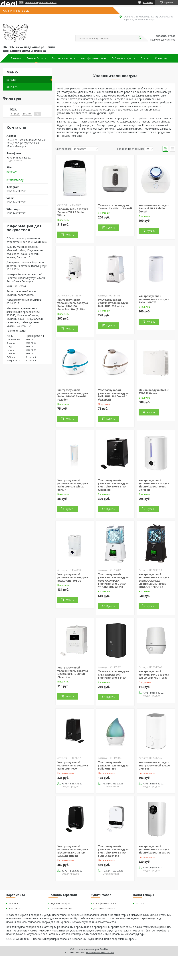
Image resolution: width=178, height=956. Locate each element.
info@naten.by (15, 180)
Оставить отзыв (165, 36)
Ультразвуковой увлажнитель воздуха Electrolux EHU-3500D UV (154, 849)
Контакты (161, 58)
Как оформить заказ (93, 58)
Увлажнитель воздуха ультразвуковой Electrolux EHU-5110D (113, 674)
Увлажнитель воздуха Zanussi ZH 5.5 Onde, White (72, 212)
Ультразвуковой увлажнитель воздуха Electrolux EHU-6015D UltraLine (154, 484)
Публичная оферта (123, 58)
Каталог (11, 79)
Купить (70, 234)
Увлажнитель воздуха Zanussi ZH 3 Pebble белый (154, 208)
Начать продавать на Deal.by (40, 2)
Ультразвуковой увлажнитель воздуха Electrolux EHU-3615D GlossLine (72, 672)
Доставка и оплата (63, 58)
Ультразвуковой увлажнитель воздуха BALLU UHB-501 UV (72, 577)
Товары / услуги (36, 58)
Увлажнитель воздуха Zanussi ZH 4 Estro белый (115, 206)
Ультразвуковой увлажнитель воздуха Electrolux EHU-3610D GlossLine (113, 484)
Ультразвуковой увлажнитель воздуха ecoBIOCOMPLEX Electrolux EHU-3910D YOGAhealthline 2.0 (154, 581)
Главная (16, 58)
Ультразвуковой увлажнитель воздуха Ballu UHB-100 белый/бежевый (113, 394)
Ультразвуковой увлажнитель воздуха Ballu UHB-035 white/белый (72, 484)
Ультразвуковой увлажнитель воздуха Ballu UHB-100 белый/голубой (72, 394)
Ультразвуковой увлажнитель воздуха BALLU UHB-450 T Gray (154, 674)
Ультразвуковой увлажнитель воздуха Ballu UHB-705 (154, 299)
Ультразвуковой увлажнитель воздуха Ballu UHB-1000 (72, 765)
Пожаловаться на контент (100, 952)
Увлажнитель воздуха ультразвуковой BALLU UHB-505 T (154, 765)
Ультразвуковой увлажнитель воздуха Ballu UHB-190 (113, 765)
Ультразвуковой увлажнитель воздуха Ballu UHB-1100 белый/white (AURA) (72, 304)
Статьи (145, 58)
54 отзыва (148, 2)
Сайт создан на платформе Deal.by (89, 949)
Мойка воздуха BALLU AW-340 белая (154, 391)
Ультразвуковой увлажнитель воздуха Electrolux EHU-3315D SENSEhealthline (113, 850)
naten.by (12, 171)
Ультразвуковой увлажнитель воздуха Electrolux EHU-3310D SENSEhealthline (72, 850)
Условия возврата (61, 908)
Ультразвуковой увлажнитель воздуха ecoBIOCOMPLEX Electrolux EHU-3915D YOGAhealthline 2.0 (113, 581)
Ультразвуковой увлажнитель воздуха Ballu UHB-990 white (113, 303)
